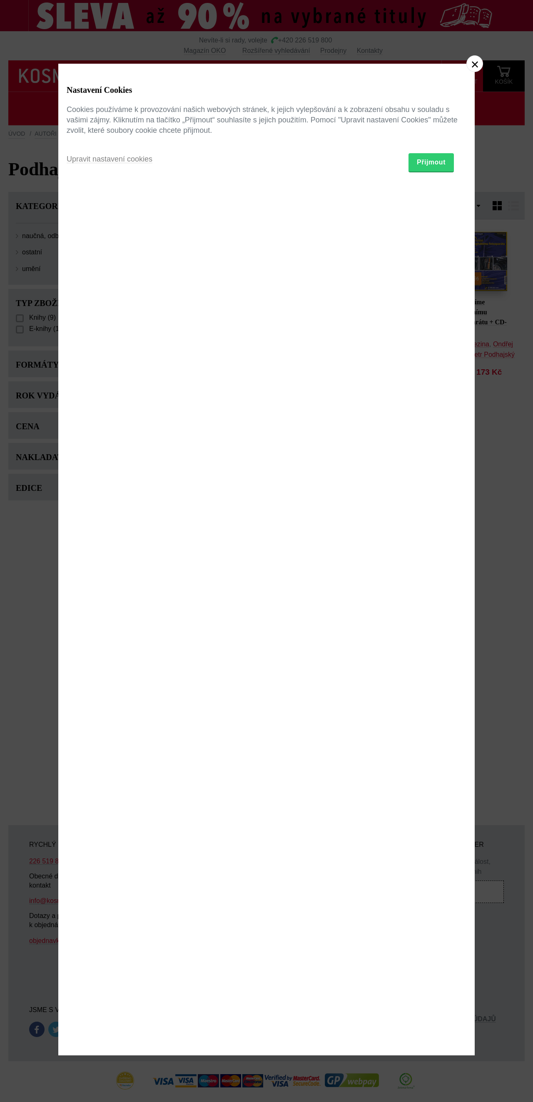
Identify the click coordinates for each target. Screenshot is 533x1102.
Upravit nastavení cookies (109, 596)
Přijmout (431, 599)
